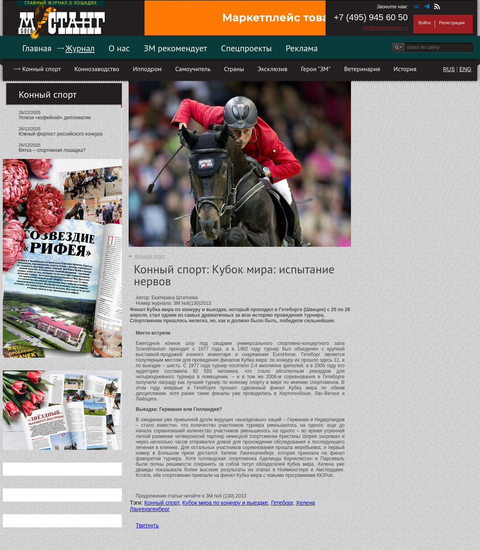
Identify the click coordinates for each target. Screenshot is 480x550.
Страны (234, 69)
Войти (424, 22)
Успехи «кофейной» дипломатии (55, 117)
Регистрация (452, 22)
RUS (449, 69)
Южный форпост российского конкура (60, 134)
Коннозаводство (96, 69)
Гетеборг (282, 503)
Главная (37, 48)
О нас (119, 48)
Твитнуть (147, 525)
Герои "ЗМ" (316, 69)
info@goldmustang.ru (385, 28)
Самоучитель (192, 69)
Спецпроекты (246, 48)
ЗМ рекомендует (175, 48)
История (404, 69)
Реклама (302, 48)
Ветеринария (362, 69)
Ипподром (147, 69)
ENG (465, 69)
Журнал (80, 48)
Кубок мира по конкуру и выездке (225, 503)
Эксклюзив (272, 69)
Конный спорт (41, 69)
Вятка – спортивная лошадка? (52, 150)
